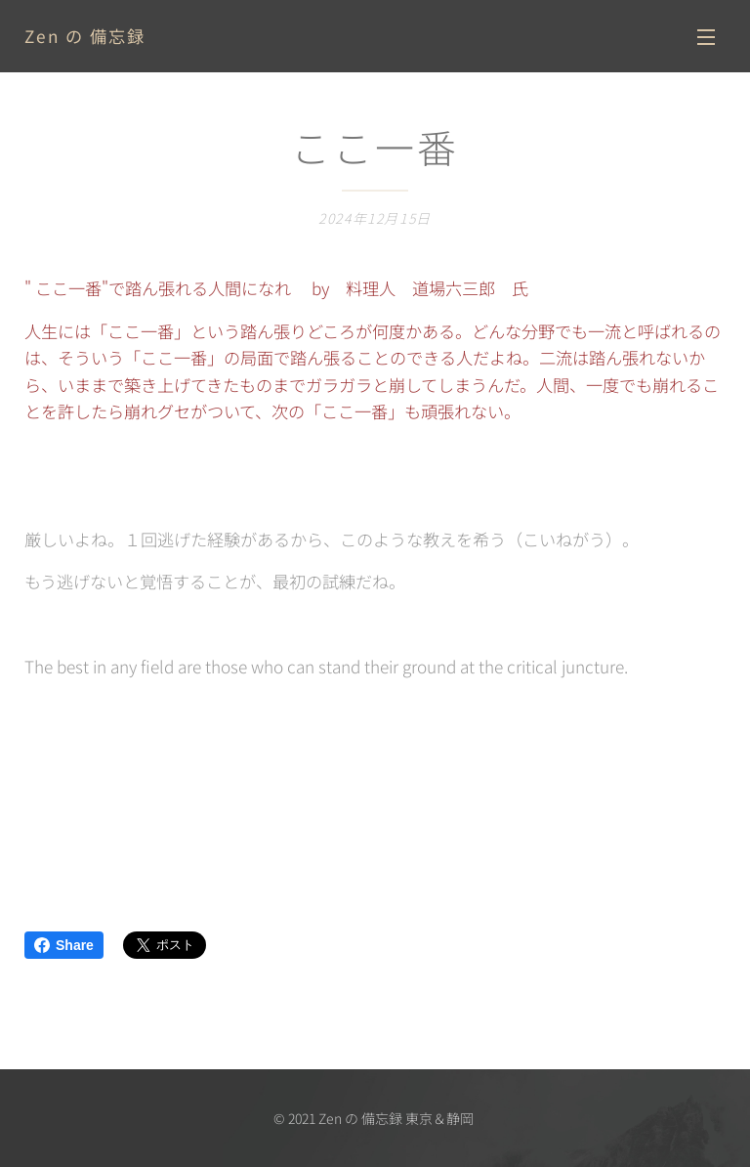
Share (64, 945)
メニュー (706, 37)
